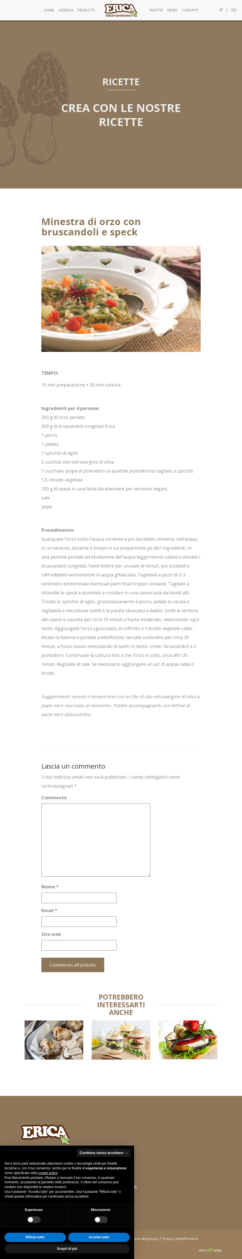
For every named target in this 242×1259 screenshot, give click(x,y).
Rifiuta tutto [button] (35, 1237)
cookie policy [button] (47, 1173)
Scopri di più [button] (67, 1249)
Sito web (51, 934)
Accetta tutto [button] (99, 1237)
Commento (54, 798)
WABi (217, 1250)
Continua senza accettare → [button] (104, 1153)
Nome (50, 887)
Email (49, 910)
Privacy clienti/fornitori (180, 1238)
